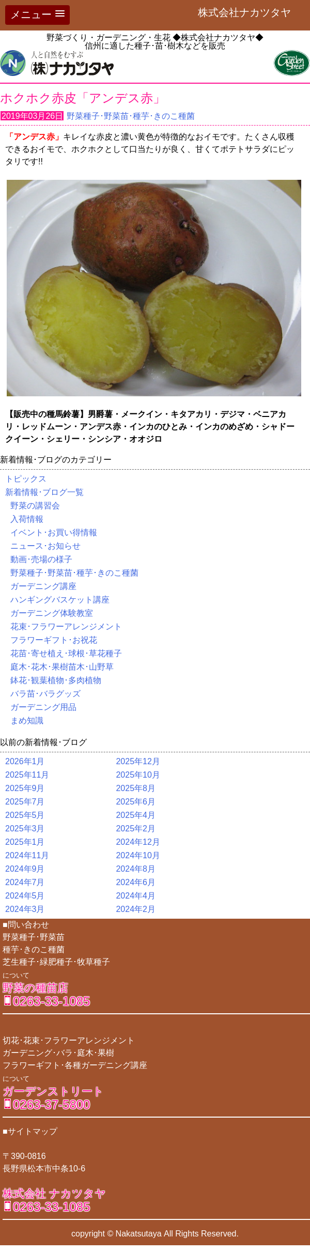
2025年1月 (25, 842)
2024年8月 (136, 868)
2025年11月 (27, 774)
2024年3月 (25, 909)
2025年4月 (136, 815)
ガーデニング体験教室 (51, 613)
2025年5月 (25, 815)
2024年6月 (136, 882)
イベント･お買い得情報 (53, 532)
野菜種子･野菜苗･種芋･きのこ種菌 (131, 116)
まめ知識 (26, 720)
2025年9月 (25, 788)
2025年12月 (138, 761)
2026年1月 (25, 761)
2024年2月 (136, 909)
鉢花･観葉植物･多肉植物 (55, 680)
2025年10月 (138, 774)
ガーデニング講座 (43, 586)
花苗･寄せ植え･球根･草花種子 (66, 653)
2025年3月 (25, 828)
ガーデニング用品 (43, 707)
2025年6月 (136, 801)
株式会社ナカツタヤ (249, 12)
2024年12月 (138, 842)
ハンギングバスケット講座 (60, 599)
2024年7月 (25, 882)
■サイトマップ (30, 1131)
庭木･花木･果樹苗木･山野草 (62, 666)
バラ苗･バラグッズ (45, 693)
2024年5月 (25, 895)
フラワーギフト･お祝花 (53, 640)
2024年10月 (138, 855)
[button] (37, 15)
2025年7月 (25, 801)
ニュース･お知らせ (45, 546)
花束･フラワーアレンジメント (66, 626)
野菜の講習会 (35, 505)
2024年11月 (27, 855)
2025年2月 (136, 828)
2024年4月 (136, 895)
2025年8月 (136, 788)
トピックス (26, 478)
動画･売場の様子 (41, 559)
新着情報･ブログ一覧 (44, 492)
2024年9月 (25, 868)
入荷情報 (26, 519)
